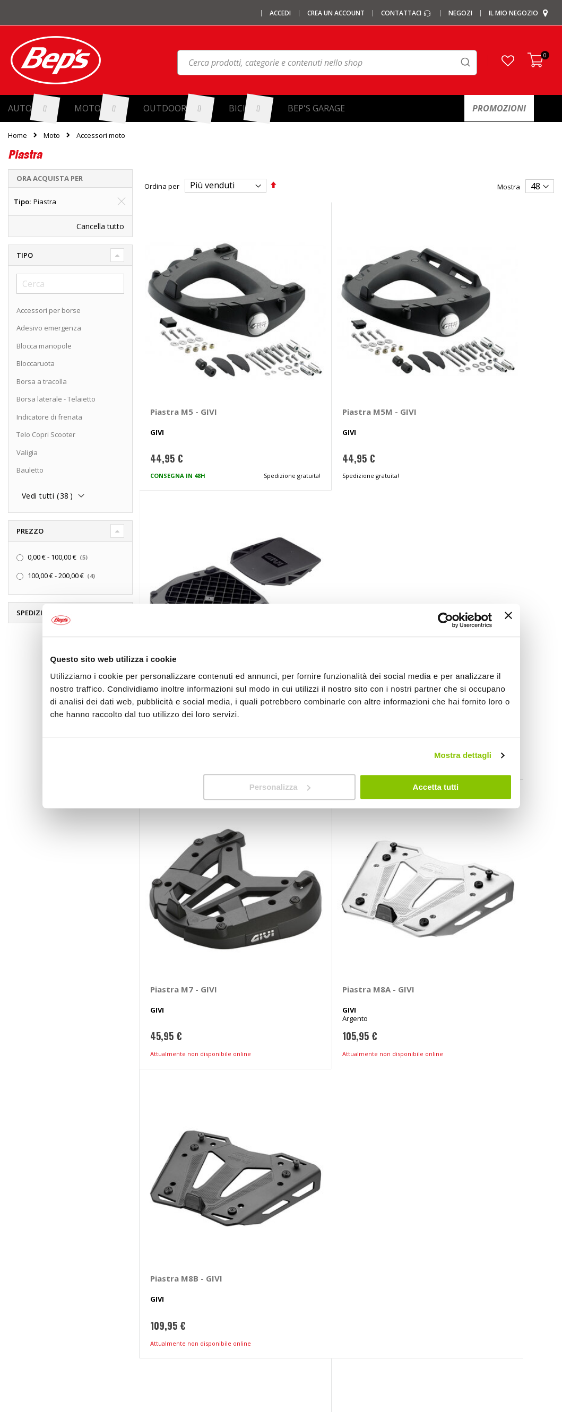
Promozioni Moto (35, 1251)
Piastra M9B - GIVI (326, 835)
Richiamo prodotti (457, 1286)
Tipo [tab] (24, 255)
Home (17, 135)
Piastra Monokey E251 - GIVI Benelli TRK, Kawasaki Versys (482, 370)
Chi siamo (23, 1164)
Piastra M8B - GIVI (466, 597)
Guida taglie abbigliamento (332, 1269)
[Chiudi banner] (508, 620)
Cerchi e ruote (311, 1199)
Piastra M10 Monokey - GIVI (476, 840)
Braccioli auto (170, 1304)
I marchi (161, 1164)
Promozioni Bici (32, 1269)
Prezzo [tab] (30, 531)
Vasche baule (171, 1251)
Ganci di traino (312, 1216)
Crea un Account (336, 13)
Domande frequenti (461, 1181)
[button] (508, 60)
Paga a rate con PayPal (466, 1199)
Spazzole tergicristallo (184, 1286)
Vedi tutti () (47, 496)
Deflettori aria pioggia (183, 1234)
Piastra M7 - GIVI (183, 597)
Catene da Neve (175, 1199)
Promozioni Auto (34, 1234)
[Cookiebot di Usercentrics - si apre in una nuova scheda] (445, 620)
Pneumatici (307, 1181)
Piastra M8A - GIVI (326, 597)
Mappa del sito (32, 1286)
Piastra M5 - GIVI (183, 360)
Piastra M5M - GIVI (327, 360)
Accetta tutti (436, 786)
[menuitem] (33, 108)
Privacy (441, 1234)
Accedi (280, 13)
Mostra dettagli (462, 755)
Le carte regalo (32, 1216)
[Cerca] (70, 284)
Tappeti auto (169, 1269)
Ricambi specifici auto (323, 1164)
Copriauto (164, 1216)
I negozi (20, 1181)
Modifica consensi (458, 1269)
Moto (52, 135)
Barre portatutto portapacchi (194, 1181)
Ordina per (161, 185)
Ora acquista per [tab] (49, 178)
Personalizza (279, 786)
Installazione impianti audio (333, 1234)
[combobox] (327, 62)
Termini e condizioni (461, 1216)
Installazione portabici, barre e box (345, 1251)
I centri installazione (40, 1199)
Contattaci (406, 13)
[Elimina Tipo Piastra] (121, 201)
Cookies (442, 1251)
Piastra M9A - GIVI (186, 835)
